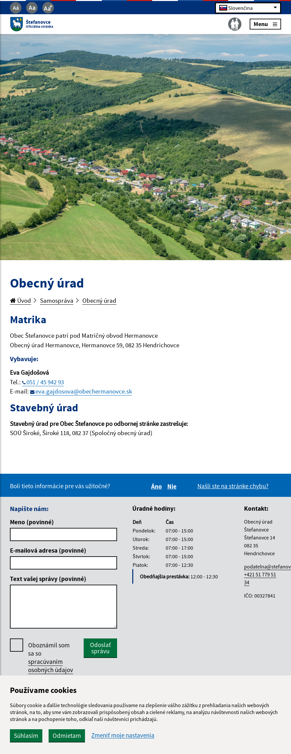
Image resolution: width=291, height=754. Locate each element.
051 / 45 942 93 (45, 382)
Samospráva (56, 300)
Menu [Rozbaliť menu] (265, 24)
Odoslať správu (100, 648)
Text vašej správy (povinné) (48, 579)
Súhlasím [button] (26, 735)
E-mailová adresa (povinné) (48, 550)
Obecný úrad (99, 300)
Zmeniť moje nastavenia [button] (122, 735)
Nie (173, 486)
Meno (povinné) (32, 522)
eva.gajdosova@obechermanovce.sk (83, 391)
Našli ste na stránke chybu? (233, 486)
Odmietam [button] (67, 735)
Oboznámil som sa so (50, 657)
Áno (157, 486)
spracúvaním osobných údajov (50, 666)
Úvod (20, 300)
